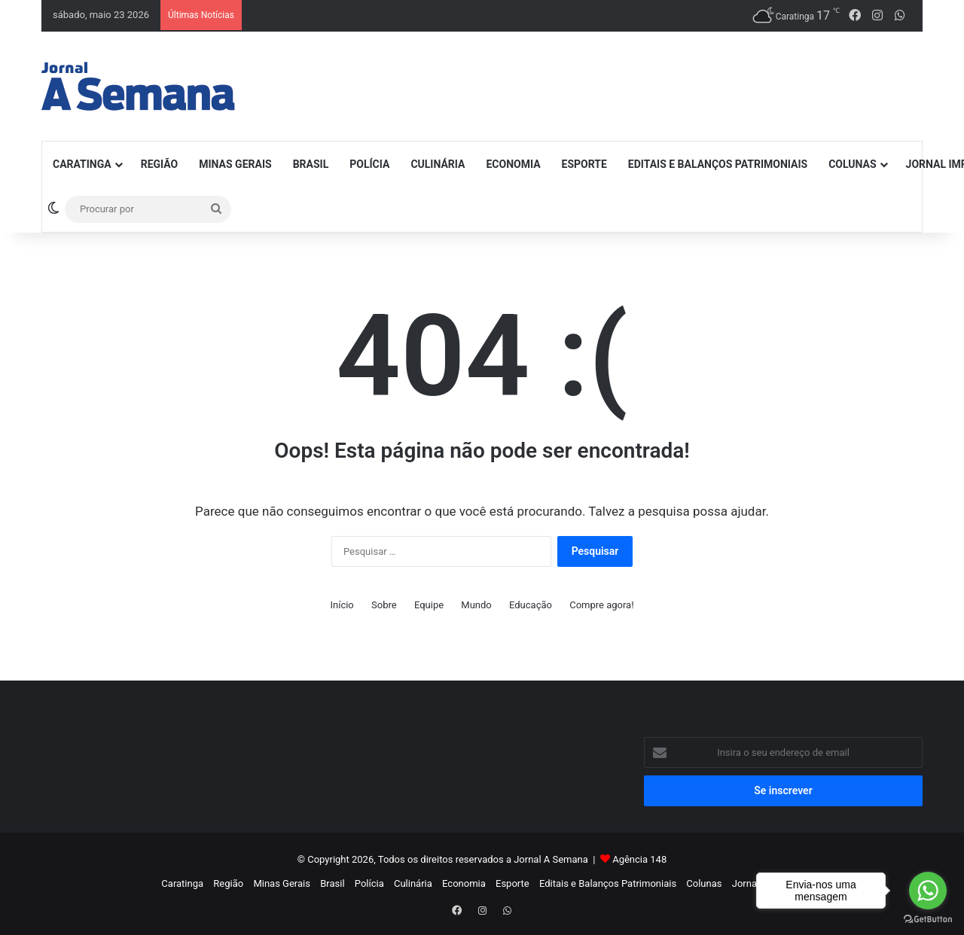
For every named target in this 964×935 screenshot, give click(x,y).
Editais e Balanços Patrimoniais (717, 164)
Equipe (429, 605)
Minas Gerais (235, 164)
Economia (513, 164)
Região (159, 164)
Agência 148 (639, 859)
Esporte (584, 164)
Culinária (437, 164)
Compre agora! (601, 605)
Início (341, 605)
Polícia (369, 164)
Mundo (476, 605)
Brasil (311, 164)
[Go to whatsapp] (928, 890)
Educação (530, 605)
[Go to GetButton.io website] (928, 919)
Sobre (384, 605)
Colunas (852, 164)
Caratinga (82, 164)
